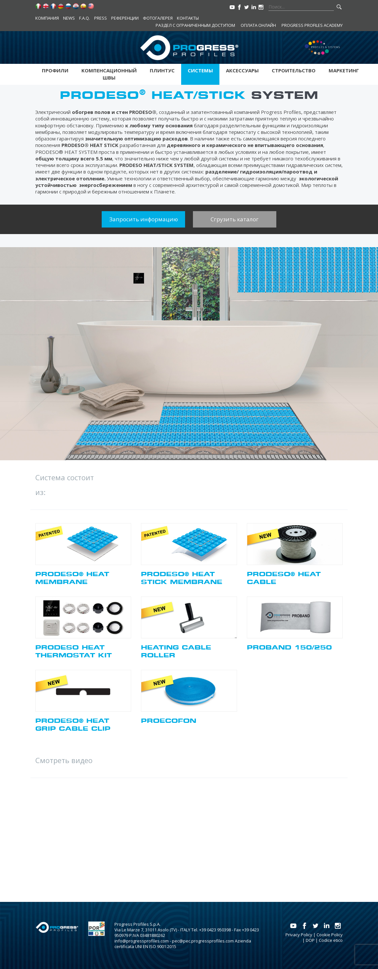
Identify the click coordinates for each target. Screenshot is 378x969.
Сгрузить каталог (235, 219)
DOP (310, 940)
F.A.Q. (84, 18)
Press (100, 18)
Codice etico (331, 940)
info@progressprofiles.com (141, 941)
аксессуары (242, 70)
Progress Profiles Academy (312, 25)
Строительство (294, 70)
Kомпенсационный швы (109, 74)
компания (47, 18)
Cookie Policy (330, 935)
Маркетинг (344, 70)
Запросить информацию (143, 219)
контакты (188, 18)
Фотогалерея (158, 18)
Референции (125, 18)
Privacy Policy (298, 935)
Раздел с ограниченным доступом (195, 25)
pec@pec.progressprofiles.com (203, 941)
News (69, 18)
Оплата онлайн (258, 25)
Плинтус (162, 70)
